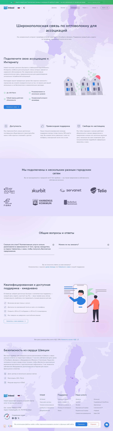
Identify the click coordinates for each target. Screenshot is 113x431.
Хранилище (97, 405)
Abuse (59, 410)
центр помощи (50, 267)
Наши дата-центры (45, 402)
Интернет (97, 399)
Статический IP (98, 408)
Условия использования (47, 405)
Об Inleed (42, 399)
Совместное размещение (83, 413)
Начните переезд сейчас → (94, 2)
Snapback (96, 410)
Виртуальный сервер (82, 408)
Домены (78, 399)
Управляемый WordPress (101, 402)
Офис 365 (97, 413)
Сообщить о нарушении (47, 408)
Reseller (78, 405)
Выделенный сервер (82, 410)
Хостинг (78, 402)
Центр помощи (63, 402)
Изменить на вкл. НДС (70, 339)
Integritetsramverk (45, 410)
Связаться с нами (64, 267)
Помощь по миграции (64, 408)
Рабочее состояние (64, 405)
